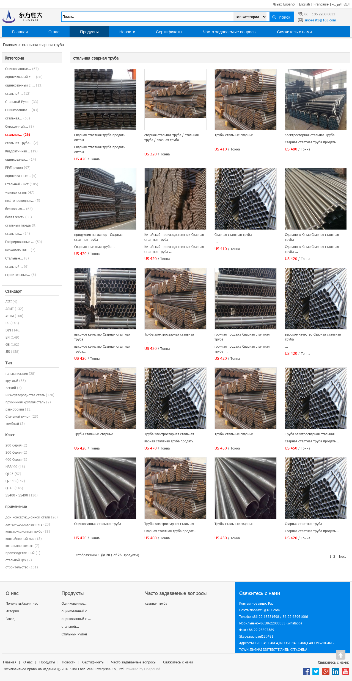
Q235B (10, 481)
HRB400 (11, 466)
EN (8, 337)
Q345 (9, 488)
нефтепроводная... (22, 200)
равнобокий (15, 409)
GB (8, 344)
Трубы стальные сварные (234, 135)
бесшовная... (19, 209)
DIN (8, 330)
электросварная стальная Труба (309, 135)
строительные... (20, 275)
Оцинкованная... (21, 110)
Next (342, 556)
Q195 (9, 474)
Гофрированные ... (23, 242)
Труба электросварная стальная (169, 334)
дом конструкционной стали (28, 517)
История (12, 611)
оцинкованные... (21, 176)
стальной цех (16, 560)
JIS (8, 351)
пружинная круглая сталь (25, 402)
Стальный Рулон (21, 102)
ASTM (10, 316)
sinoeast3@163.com (320, 20)
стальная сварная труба (43, 44)
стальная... (17, 118)
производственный (20, 553)
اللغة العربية (341, 4)
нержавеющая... (20, 250)
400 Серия (13, 459)
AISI (9, 301)
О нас (53, 31)
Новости (127, 31)
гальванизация (17, 373)
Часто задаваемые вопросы (230, 31)
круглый (12, 381)
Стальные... (17, 258)
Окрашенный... (19, 126)
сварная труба (156, 603)
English (304, 4)
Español (289, 4)
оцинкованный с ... (24, 77)
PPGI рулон (18, 167)
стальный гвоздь (21, 225)
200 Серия (13, 445)
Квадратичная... (21, 151)
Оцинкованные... (22, 69)
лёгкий (11, 388)
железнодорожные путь (24, 524)
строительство (17, 567)
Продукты (89, 31)
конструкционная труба (24, 531)
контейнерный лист (21, 538)
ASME (10, 309)
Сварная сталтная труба (233, 234)
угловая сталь (19, 192)
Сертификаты (169, 31)
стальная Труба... (21, 143)
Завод (10, 619)
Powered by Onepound (142, 669)
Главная (20, 31)
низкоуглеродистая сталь (25, 395)
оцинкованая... (20, 159)
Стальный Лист (21, 184)
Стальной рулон (18, 416)
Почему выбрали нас (22, 603)
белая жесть (18, 217)
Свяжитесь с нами (294, 31)
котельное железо (20, 546)
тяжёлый (12, 423)
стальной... (18, 93)
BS (7, 323)
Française (321, 4)
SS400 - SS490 (17, 495)
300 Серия (13, 452)
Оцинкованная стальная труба (97, 524)
